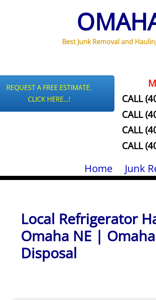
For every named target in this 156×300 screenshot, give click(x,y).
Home (98, 168)
